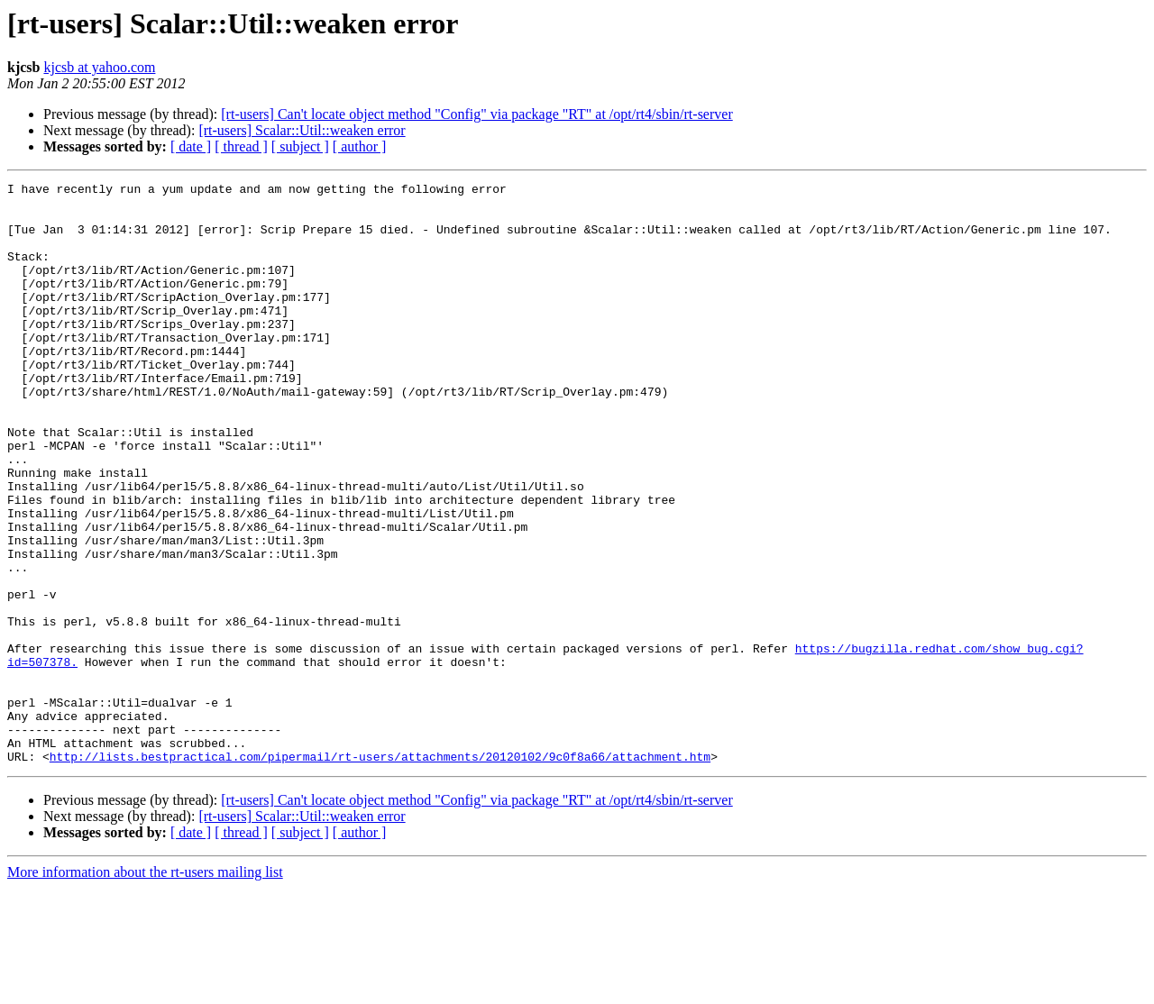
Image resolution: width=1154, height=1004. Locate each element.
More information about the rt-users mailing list (145, 988)
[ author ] (360, 146)
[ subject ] (300, 146)
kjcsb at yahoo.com (99, 67)
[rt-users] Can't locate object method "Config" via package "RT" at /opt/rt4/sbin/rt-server (476, 114)
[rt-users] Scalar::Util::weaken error (301, 130)
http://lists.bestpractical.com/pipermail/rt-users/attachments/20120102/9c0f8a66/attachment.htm (380, 872)
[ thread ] (241, 146)
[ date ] (190, 146)
